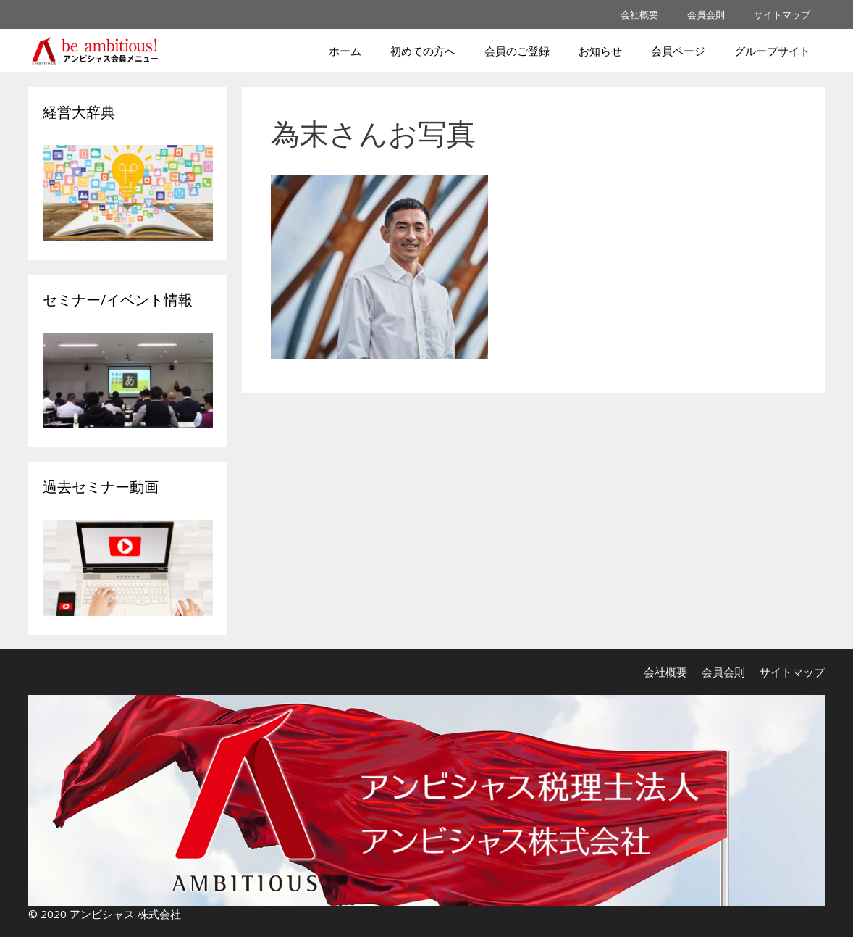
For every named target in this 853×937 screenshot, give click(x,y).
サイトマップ (782, 14)
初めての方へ (422, 50)
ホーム (345, 50)
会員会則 (706, 14)
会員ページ (678, 50)
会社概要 (639, 14)
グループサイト (772, 50)
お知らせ (600, 50)
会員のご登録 (517, 50)
